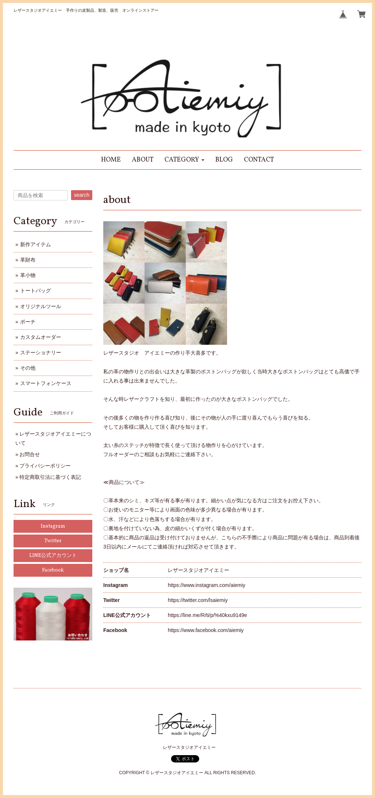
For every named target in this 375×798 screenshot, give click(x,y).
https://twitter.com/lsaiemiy (197, 600)
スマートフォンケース (45, 383)
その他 (28, 368)
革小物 (28, 275)
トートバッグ (35, 290)
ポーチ (28, 322)
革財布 (28, 260)
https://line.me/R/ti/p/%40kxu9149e (207, 615)
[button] (184, 160)
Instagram (53, 526)
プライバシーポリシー (45, 466)
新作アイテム (35, 244)
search (81, 195)
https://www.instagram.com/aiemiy (206, 585)
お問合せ (29, 454)
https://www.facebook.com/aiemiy (206, 630)
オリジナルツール (40, 306)
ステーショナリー (40, 352)
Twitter (53, 540)
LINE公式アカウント (53, 555)
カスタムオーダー (40, 337)
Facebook (53, 570)
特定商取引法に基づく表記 (50, 477)
